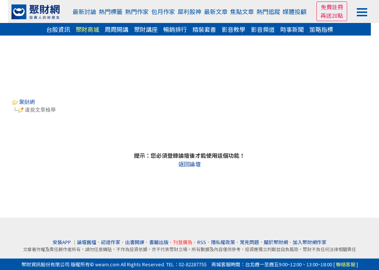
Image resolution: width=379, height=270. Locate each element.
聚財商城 (87, 29)
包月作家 (163, 11)
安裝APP (62, 242)
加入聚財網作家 (309, 242)
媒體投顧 (294, 11)
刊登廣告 (182, 242)
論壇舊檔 (86, 242)
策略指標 (321, 29)
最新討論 (84, 11)
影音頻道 (263, 29)
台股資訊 (58, 29)
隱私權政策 (223, 242)
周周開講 (116, 29)
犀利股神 (189, 11)
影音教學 (233, 29)
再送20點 (332, 15)
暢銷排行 (175, 29)
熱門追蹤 (268, 11)
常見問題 (249, 242)
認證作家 (110, 242)
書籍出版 (158, 242)
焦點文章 (242, 11)
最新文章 (216, 11)
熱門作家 (137, 11)
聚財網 (24, 102)
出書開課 (134, 242)
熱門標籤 (111, 11)
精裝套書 (204, 29)
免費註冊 (332, 7)
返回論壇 (189, 164)
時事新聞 (292, 29)
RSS (201, 242)
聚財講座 (146, 29)
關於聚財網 (276, 242)
